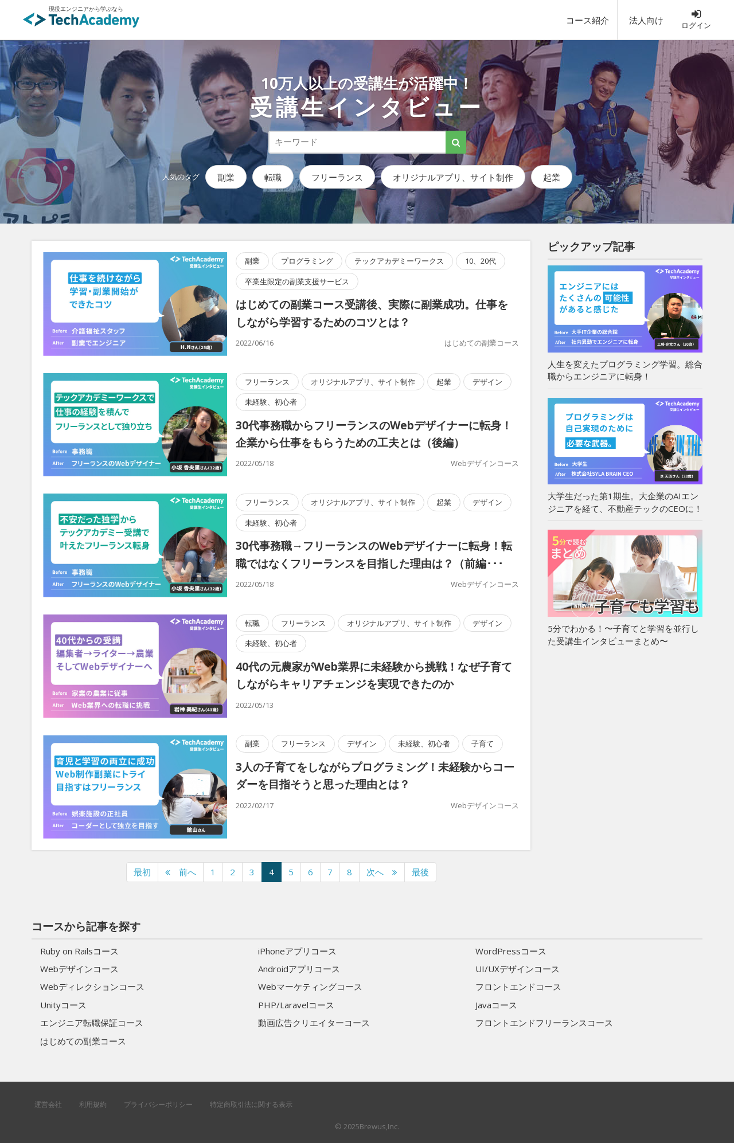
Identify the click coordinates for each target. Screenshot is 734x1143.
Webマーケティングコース (310, 986)
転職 (273, 177)
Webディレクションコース (92, 986)
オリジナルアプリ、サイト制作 (453, 177)
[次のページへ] (382, 872)
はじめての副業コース (481, 343)
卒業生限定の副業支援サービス (297, 281)
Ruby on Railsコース (79, 951)
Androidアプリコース (299, 968)
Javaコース (496, 1005)
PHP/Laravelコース (296, 1005)
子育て (482, 743)
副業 (226, 177)
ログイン (696, 19)
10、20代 (480, 261)
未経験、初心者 (271, 402)
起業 (551, 177)
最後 (420, 872)
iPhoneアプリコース (297, 951)
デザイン (487, 382)
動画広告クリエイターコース (314, 1022)
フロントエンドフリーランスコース (544, 1022)
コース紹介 (587, 20)
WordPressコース (510, 951)
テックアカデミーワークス (399, 261)
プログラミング (307, 261)
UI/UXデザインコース (517, 968)
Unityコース (63, 1005)
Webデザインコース (485, 463)
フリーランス (337, 177)
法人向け (646, 20)
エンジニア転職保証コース (91, 1022)
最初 (142, 872)
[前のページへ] (181, 872)
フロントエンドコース (518, 986)
